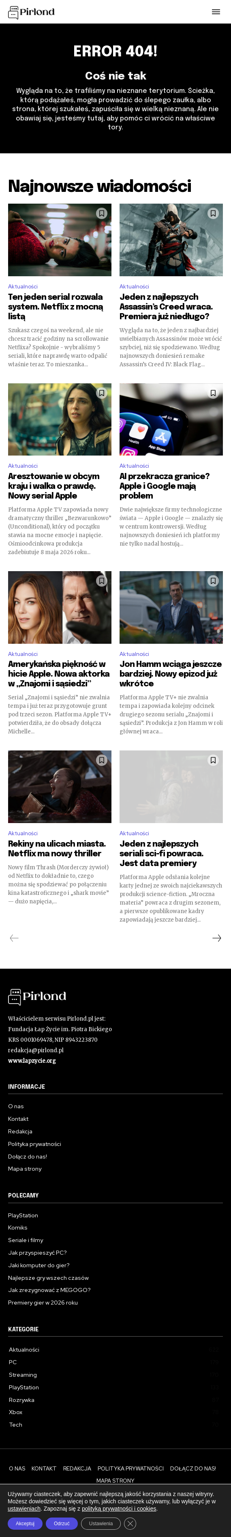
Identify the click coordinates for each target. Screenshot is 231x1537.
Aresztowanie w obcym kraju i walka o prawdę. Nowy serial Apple (53, 487)
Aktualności (23, 286)
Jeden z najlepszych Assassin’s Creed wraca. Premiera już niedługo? (166, 307)
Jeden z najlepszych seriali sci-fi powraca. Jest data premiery (161, 854)
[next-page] (216, 938)
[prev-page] (14, 938)
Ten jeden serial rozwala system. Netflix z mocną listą (55, 307)
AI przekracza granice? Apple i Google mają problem (165, 487)
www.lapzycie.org (32, 1061)
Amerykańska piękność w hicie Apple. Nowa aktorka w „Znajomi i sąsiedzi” (58, 674)
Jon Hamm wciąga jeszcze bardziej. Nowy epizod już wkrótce (171, 674)
